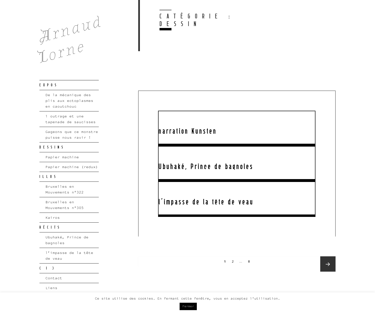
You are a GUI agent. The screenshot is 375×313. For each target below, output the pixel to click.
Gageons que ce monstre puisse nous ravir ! (71, 134)
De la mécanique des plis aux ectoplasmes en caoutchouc (69, 101)
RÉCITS (50, 227)
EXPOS (49, 85)
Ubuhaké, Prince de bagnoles (66, 240)
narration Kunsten (188, 131)
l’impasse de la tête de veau (69, 255)
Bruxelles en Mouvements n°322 (64, 189)
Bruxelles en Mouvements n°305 (64, 205)
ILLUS (48, 176)
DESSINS (52, 147)
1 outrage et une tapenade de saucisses (70, 119)
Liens (51, 288)
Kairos (52, 217)
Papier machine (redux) (71, 167)
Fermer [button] (188, 306)
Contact (53, 278)
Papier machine (62, 157)
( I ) (47, 268)
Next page (328, 264)
